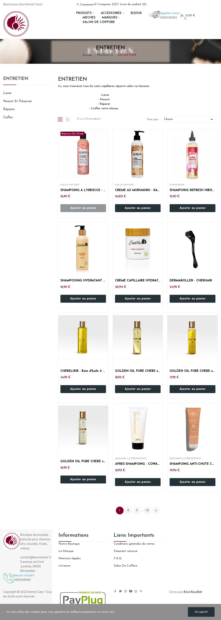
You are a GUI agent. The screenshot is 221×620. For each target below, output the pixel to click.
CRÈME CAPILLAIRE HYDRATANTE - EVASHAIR (138, 280)
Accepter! (201, 612)
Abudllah (196, 592)
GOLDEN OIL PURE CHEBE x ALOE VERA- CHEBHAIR (192, 371)
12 (147, 510)
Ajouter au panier (138, 208)
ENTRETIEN (15, 79)
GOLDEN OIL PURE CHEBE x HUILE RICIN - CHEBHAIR (83, 461)
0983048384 (168, 17)
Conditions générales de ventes (134, 544)
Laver (7, 93)
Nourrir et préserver (17, 101)
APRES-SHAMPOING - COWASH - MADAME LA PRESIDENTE (138, 464)
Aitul (186, 592)
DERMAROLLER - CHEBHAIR (191, 280)
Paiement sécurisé (125, 551)
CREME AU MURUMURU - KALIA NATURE (138, 190)
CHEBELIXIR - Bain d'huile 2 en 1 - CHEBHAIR (83, 371)
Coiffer (8, 117)
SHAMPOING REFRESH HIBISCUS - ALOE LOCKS (192, 190)
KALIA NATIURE (69, 185)
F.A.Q (118, 558)
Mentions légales (69, 558)
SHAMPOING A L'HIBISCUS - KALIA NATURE (83, 190)
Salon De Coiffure (125, 565)
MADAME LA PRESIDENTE (130, 458)
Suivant (156, 510)
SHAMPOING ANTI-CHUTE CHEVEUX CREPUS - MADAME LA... (192, 464)
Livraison (64, 565)
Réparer (9, 109)
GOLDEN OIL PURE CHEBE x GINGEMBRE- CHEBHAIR (138, 371)
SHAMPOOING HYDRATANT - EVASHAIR (83, 280)
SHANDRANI (177, 185)
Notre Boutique (69, 544)
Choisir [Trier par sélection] (189, 119)
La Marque (66, 551)
